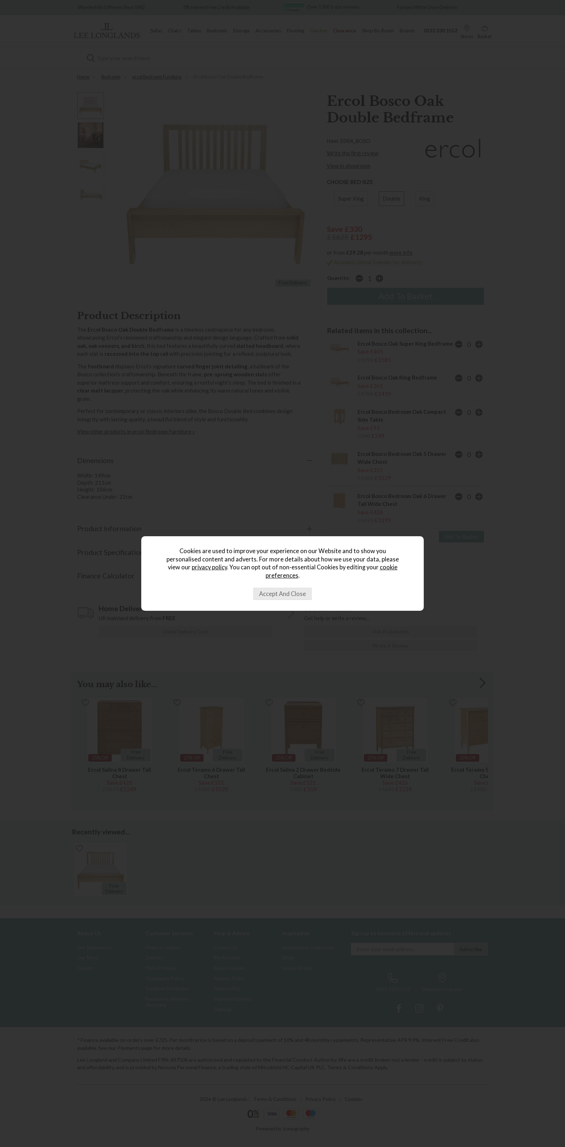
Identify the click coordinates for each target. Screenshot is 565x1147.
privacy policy (209, 567)
